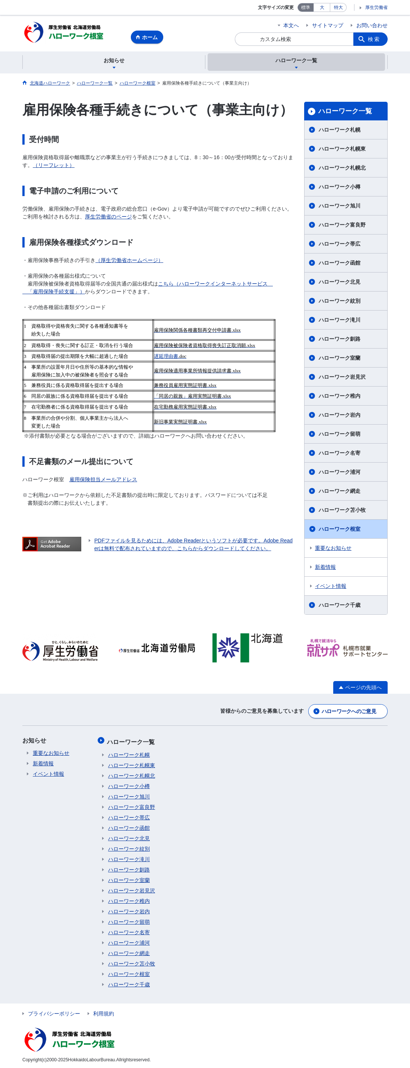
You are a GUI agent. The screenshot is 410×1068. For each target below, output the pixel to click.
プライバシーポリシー (54, 1012)
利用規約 (103, 1012)
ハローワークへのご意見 (349, 712)
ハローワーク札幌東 (342, 150)
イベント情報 (330, 587)
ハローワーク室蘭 (339, 359)
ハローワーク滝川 (339, 321)
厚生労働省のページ (108, 218)
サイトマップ (327, 25)
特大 (338, 7)
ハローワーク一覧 (345, 112)
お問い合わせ (372, 25)
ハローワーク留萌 (339, 435)
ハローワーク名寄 (339, 454)
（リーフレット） (54, 166)
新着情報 (325, 568)
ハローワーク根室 (339, 530)
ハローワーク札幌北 (342, 169)
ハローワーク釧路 (339, 340)
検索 (374, 39)
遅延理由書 (166, 357)
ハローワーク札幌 (339, 131)
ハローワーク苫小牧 (342, 511)
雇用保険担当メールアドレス (103, 480)
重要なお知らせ (333, 549)
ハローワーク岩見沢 (342, 378)
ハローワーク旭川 (339, 207)
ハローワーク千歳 (339, 606)
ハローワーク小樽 (339, 188)
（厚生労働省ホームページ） (129, 261)
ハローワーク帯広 (339, 245)
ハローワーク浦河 (339, 473)
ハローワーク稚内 (339, 397)
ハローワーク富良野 (342, 226)
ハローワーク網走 (339, 492)
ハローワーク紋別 (339, 302)
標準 (305, 7)
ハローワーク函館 (339, 264)
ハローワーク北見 (339, 283)
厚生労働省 (376, 7)
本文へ (291, 25)
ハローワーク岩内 (339, 416)
